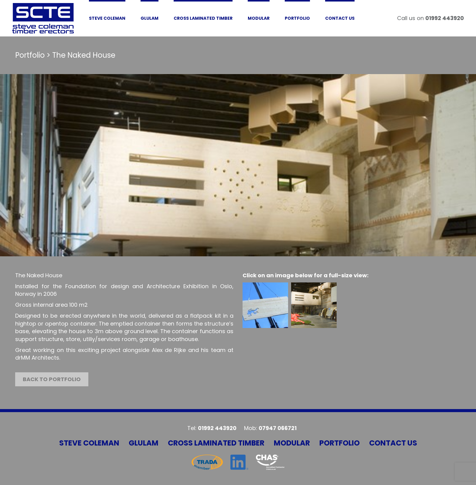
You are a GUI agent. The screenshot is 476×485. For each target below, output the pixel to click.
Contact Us (393, 443)
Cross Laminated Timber (216, 443)
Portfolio (339, 443)
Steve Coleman (89, 443)
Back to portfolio (52, 379)
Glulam (143, 443)
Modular (292, 443)
